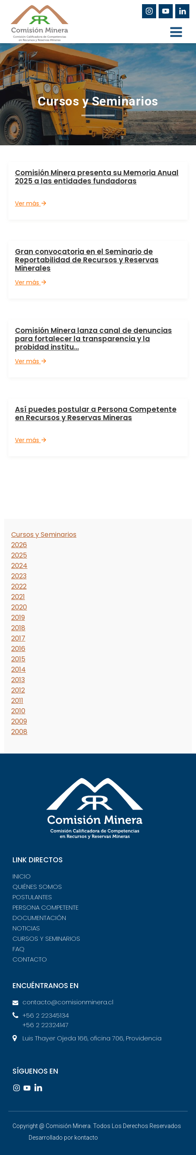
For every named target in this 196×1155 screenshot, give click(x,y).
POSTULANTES (32, 897)
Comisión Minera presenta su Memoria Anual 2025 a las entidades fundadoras (97, 177)
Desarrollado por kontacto (63, 1137)
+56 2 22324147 (45, 1024)
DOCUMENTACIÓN (39, 917)
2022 (19, 586)
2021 (18, 597)
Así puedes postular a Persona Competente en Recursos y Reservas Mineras (95, 413)
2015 (18, 659)
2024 (19, 565)
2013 (18, 680)
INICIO (21, 876)
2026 (19, 545)
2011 (17, 700)
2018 (18, 628)
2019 (18, 617)
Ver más (30, 203)
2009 (19, 721)
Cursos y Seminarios (43, 534)
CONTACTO (29, 959)
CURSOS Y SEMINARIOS (46, 938)
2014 (18, 669)
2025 (19, 555)
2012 (18, 690)
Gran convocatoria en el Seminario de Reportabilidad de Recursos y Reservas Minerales (87, 260)
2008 (19, 732)
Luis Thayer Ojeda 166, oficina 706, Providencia (92, 1038)
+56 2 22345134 (45, 1015)
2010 (18, 711)
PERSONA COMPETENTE (45, 907)
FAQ (18, 949)
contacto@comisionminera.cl (67, 1002)
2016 (18, 648)
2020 (19, 607)
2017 (18, 638)
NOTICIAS (26, 928)
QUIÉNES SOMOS (37, 886)
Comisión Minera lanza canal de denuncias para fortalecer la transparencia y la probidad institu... (93, 338)
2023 (19, 576)
